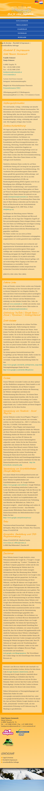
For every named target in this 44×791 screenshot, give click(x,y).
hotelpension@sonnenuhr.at (12, 72)
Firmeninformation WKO (11, 88)
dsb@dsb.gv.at (8, 209)
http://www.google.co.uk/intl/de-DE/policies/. (18, 370)
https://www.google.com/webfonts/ (15, 485)
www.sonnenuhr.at (9, 74)
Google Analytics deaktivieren (17, 672)
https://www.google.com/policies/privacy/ (17, 517)
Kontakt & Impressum (21, 43)
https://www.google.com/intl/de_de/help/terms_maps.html (22, 365)
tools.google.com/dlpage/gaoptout (14, 653)
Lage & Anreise (5, 43)
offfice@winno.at (20, 543)
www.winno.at (8, 543)
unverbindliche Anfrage (10, 45)
